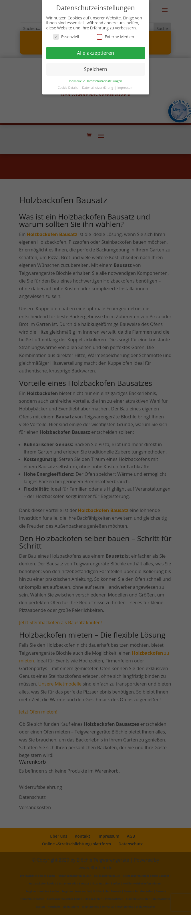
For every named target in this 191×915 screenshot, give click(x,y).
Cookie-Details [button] (68, 88)
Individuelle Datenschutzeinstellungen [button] (95, 81)
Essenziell (66, 36)
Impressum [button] (125, 88)
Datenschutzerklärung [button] (98, 88)
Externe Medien (115, 36)
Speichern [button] (95, 69)
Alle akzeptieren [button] (95, 52)
